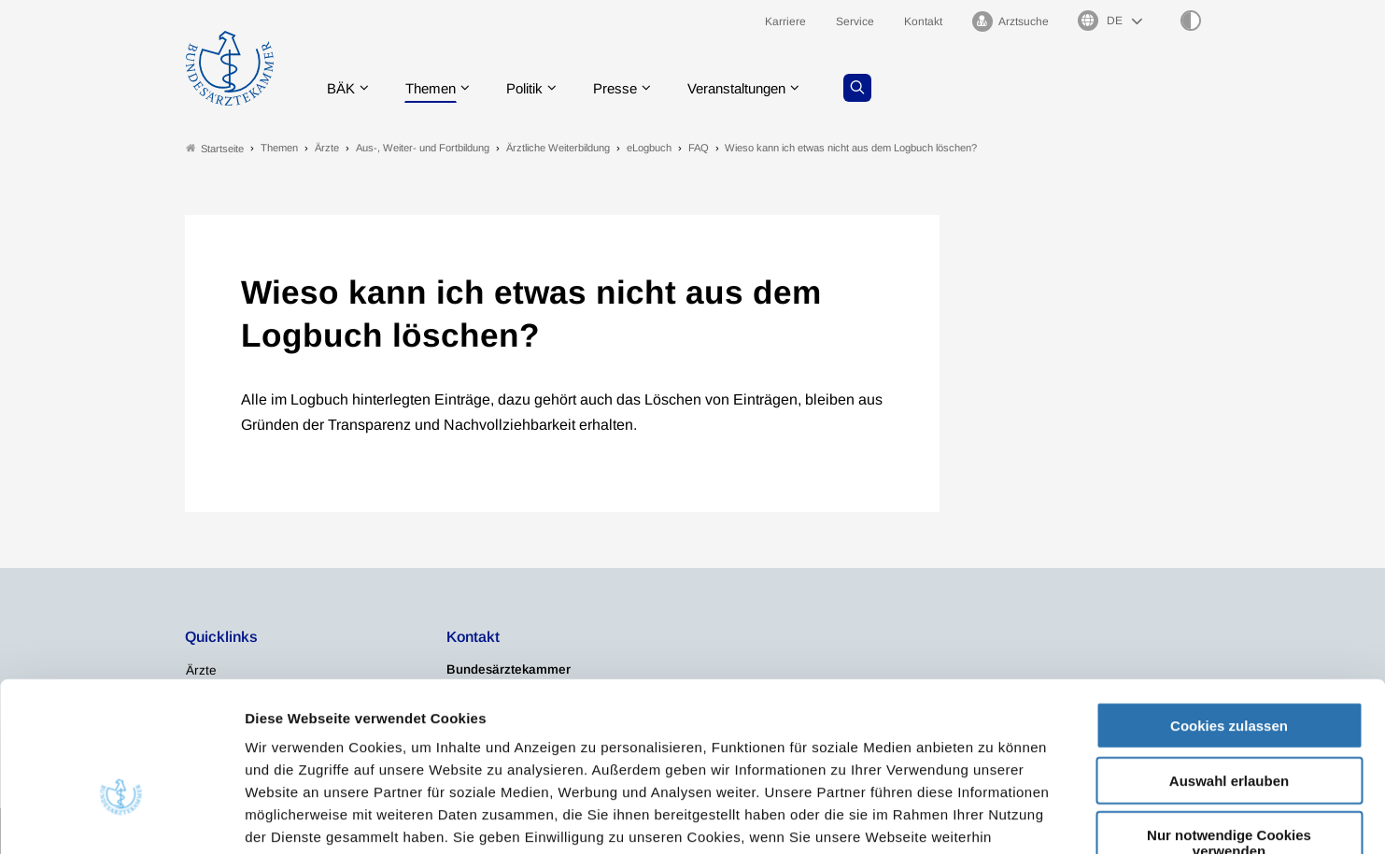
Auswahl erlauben (1229, 663)
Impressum (510, 741)
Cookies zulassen (1229, 608)
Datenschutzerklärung (378, 741)
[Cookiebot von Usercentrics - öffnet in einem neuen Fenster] (121, 818)
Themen (435, 88)
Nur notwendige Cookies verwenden (1229, 725)
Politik (534, 88)
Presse (628, 88)
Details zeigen (994, 817)
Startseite (215, 148)
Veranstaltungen (756, 88)
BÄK (342, 88)
